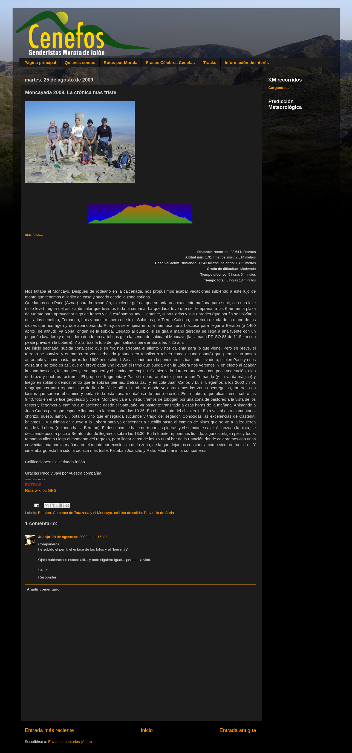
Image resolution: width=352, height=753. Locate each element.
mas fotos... (34, 235)
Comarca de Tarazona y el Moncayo (82, 513)
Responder (47, 577)
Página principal (40, 62)
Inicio (147, 730)
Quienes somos (80, 62)
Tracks (210, 62)
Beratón (44, 513)
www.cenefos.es (35, 479)
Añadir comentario (43, 589)
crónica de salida (128, 513)
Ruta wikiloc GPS (41, 490)
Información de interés (247, 62)
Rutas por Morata (120, 62)
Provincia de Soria (159, 513)
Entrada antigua (238, 730)
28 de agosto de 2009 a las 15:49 (79, 537)
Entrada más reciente (49, 730)
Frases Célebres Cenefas (170, 62)
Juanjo (44, 537)
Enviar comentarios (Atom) (70, 742)
